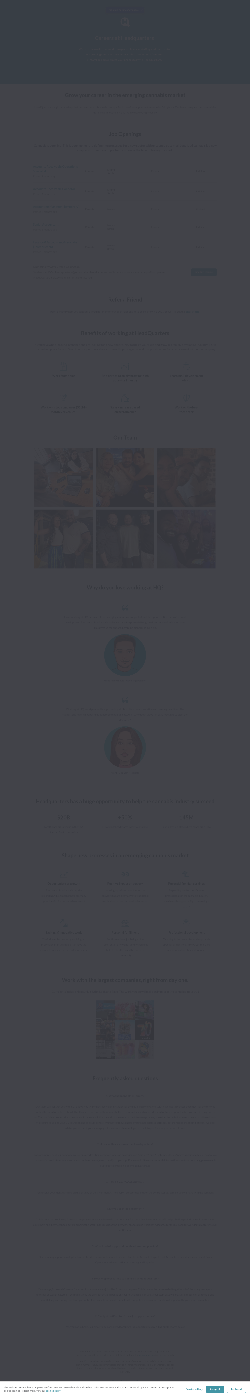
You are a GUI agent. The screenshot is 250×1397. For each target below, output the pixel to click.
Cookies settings (194, 1389)
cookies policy (53, 1391)
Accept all (215, 1389)
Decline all (236, 1389)
